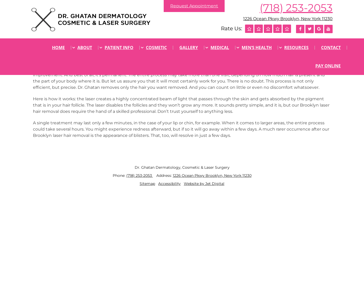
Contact (331, 47)
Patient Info (119, 47)
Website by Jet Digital (204, 183)
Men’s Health (257, 47)
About (84, 47)
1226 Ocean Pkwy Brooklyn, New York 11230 (288, 18)
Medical (220, 47)
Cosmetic (156, 47)
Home (58, 47)
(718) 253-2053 (296, 7)
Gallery (188, 47)
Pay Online (328, 66)
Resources (296, 47)
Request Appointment (194, 5)
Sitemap (147, 183)
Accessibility (169, 183)
